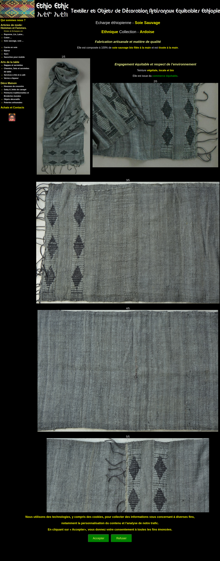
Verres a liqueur (11, 78)
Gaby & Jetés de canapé (15, 89)
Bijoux (7, 50)
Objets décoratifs (12, 99)
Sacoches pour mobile (14, 57)
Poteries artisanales (13, 102)
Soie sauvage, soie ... (14, 41)
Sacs (6, 54)
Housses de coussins (14, 86)
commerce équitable (164, 75)
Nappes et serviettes (13, 65)
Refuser (121, 538)
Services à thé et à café (14, 75)
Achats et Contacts (12, 107)
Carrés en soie (10, 47)
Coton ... (8, 38)
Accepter (98, 538)
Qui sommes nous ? (13, 20)
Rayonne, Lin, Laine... (14, 34)
